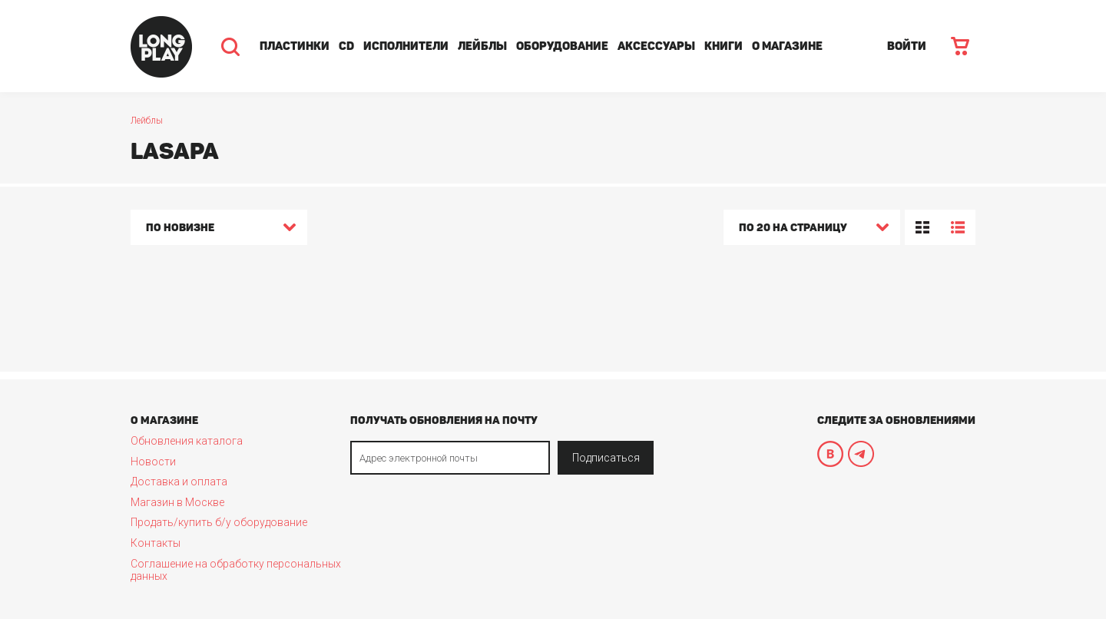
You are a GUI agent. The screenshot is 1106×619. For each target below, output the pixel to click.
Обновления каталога (187, 441)
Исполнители (406, 46)
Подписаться (606, 458)
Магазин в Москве (177, 502)
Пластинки (294, 46)
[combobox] (219, 230)
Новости (153, 461)
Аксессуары (656, 46)
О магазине (787, 46)
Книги (723, 46)
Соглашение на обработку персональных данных (236, 570)
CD (346, 46)
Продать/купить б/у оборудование (219, 522)
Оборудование (562, 46)
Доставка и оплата (179, 481)
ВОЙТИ (906, 46)
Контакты (155, 543)
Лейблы (482, 46)
